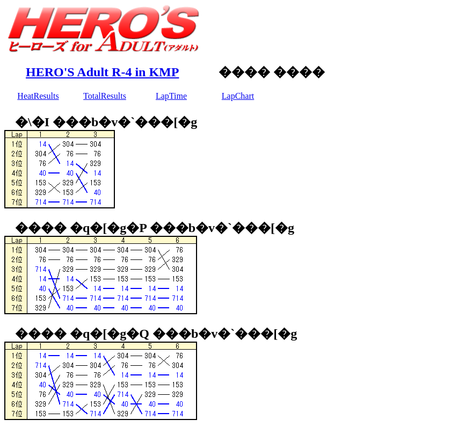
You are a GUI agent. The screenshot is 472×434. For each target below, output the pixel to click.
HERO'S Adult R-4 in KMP (102, 72)
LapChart (238, 95)
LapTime (171, 95)
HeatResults (38, 95)
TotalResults (104, 95)
